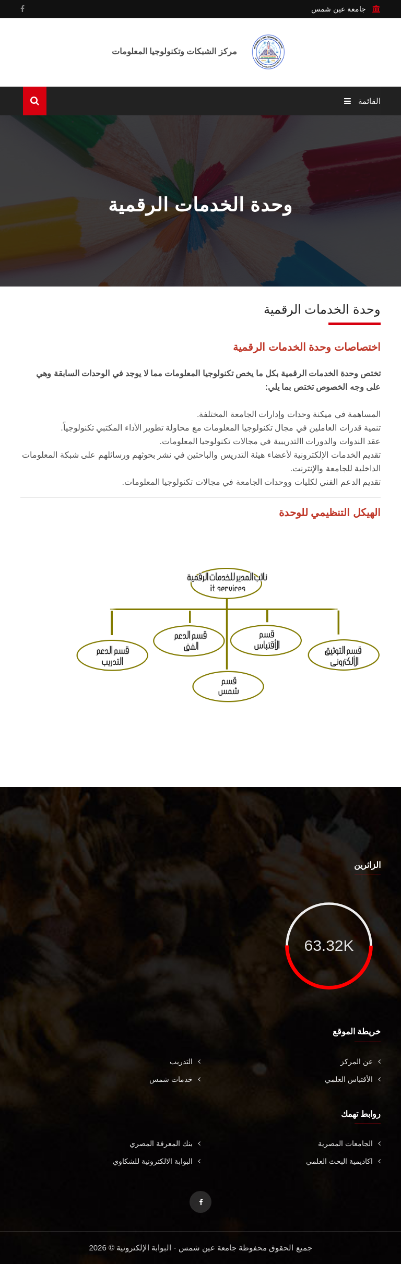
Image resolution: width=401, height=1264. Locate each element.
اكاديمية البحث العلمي (343, 1161)
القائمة (362, 101)
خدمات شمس (174, 1079)
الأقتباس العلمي (353, 1079)
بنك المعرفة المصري (164, 1143)
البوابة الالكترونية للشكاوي (156, 1161)
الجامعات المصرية (349, 1143)
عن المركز (360, 1061)
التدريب (185, 1061)
